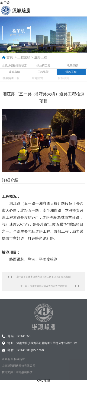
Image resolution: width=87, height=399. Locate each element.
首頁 (9, 57)
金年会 (5, 2)
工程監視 (42, 72)
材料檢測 (59, 78)
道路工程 (40, 57)
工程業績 (23, 57)
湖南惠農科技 (24, 375)
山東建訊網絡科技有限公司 (18, 369)
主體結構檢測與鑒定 (14, 65)
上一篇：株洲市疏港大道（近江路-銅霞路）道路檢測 (43, 276)
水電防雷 (34, 78)
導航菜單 (81, 10)
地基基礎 (72, 65)
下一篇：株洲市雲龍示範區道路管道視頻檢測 (43, 286)
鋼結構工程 (43, 65)
